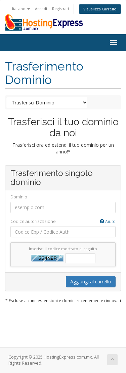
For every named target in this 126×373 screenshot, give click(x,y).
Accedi (41, 8)
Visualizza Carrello (100, 8)
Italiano (21, 8)
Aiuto (108, 221)
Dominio (18, 197)
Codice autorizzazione (63, 221)
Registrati (60, 8)
